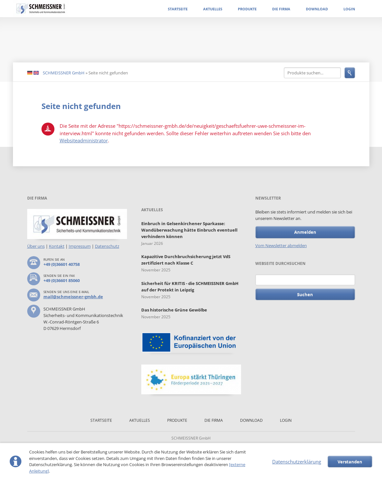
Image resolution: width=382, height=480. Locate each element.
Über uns (36, 246)
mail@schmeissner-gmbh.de (73, 297)
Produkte (247, 8)
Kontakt (56, 246)
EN (36, 73)
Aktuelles (212, 8)
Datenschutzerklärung (296, 461)
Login (349, 8)
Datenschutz (107, 246)
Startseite (178, 8)
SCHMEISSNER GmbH (64, 73)
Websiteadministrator (84, 140)
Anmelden (305, 232)
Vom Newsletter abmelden (281, 245)
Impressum (80, 246)
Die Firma (281, 8)
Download (317, 8)
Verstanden (350, 461)
